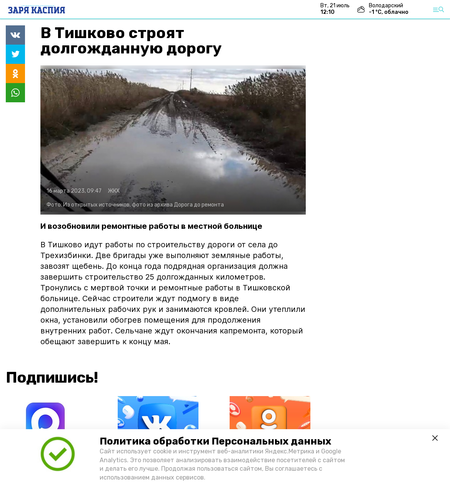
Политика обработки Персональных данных (215, 441)
